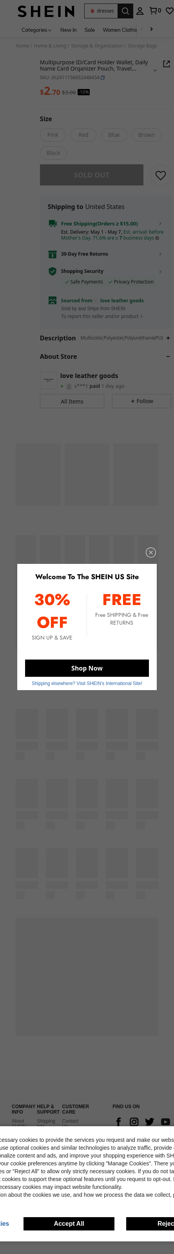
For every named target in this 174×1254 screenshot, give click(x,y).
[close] (151, 552)
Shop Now (87, 668)
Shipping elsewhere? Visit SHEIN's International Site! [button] (87, 683)
